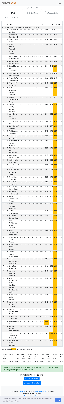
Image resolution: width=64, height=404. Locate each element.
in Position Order (52, 13)
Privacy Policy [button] (14, 401)
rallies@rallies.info (41, 391)
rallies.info (22, 391)
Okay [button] (58, 400)
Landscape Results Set (31, 383)
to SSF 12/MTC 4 (11, 17)
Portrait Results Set (31, 378)
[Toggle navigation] (59, 3)
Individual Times (32, 13)
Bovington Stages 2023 (31, 8)
